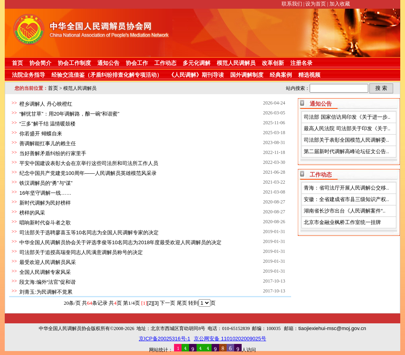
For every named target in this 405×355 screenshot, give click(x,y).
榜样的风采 (32, 213)
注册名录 (301, 63)
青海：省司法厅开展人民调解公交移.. (346, 188)
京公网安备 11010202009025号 (230, 339)
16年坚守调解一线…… (45, 193)
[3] (156, 303)
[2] (150, 303)
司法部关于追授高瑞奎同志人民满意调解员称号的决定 (81, 252)
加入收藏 (339, 4)
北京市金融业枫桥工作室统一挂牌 (342, 222)
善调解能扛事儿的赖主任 (47, 143)
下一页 (167, 303)
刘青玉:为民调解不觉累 (45, 292)
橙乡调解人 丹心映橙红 (45, 104)
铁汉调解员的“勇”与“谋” (45, 183)
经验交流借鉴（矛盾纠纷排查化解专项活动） (106, 75)
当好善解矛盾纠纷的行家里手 (52, 153)
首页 (17, 63)
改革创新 (273, 63)
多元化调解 (196, 63)
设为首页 (315, 4)
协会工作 (137, 63)
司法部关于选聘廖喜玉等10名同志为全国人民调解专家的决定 (89, 232)
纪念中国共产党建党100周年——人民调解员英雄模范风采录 (88, 173)
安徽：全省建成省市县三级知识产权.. (346, 199)
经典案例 (281, 75)
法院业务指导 (28, 75)
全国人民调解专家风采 (45, 272)
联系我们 (292, 4)
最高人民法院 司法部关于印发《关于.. (347, 128)
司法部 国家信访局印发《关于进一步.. (347, 117)
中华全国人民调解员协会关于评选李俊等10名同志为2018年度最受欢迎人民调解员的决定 (120, 242)
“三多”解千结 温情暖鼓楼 (47, 124)
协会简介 (40, 63)
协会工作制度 (74, 63)
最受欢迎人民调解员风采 (47, 262)
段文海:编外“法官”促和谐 (47, 282)
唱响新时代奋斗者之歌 (45, 223)
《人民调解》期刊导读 (196, 75)
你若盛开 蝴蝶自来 (40, 134)
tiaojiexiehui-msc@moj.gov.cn (332, 328)
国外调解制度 (246, 75)
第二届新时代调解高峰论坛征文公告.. (346, 151)
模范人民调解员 (236, 63)
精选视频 (309, 75)
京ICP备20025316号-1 (164, 339)
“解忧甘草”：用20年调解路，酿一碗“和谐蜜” (69, 114)
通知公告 (108, 63)
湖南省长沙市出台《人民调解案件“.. (345, 211)
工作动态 (165, 63)
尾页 (182, 303)
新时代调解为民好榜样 (45, 203)
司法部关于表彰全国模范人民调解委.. (346, 140)
